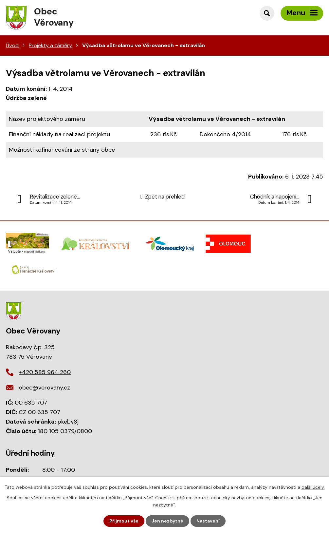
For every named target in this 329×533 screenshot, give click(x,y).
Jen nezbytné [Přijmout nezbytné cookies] (167, 521)
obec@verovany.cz (44, 387)
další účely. (313, 487)
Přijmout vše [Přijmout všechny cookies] (123, 521)
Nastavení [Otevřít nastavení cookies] (208, 521)
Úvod (12, 45)
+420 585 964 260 (45, 372)
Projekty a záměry (50, 45)
